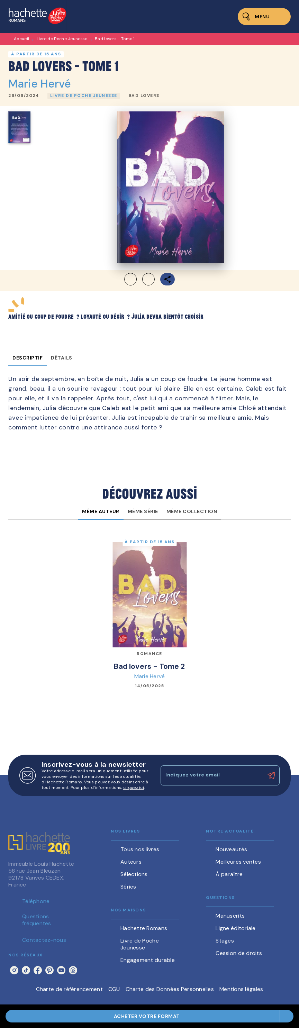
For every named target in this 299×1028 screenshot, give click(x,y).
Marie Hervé (39, 83)
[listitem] (14, 970)
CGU (114, 989)
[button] (83, 96)
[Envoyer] (271, 775)
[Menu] (264, 16)
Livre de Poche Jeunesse (62, 39)
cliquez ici (133, 787)
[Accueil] (37, 16)
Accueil (21, 39)
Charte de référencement (69, 989)
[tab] (27, 357)
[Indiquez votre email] (211, 775)
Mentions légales (241, 989)
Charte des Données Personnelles (170, 989)
